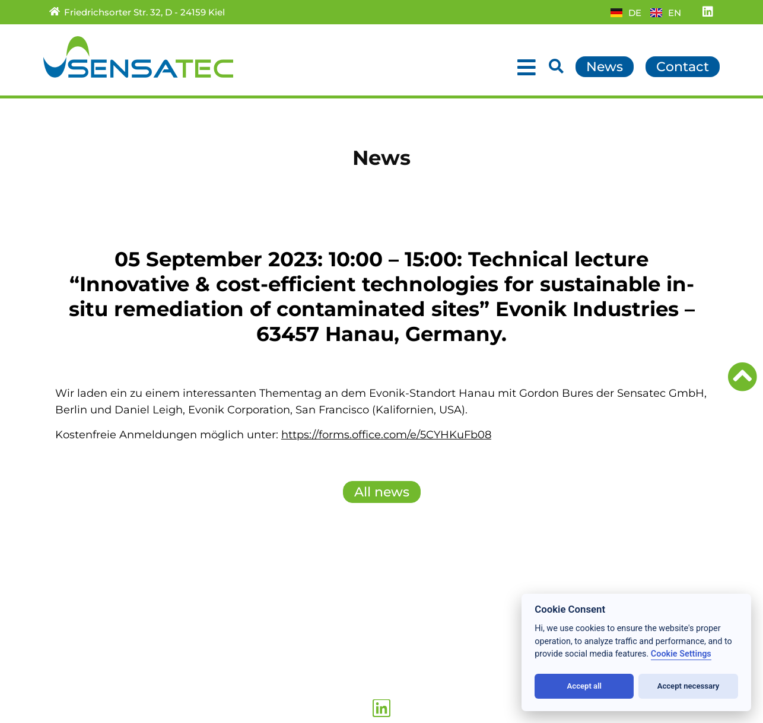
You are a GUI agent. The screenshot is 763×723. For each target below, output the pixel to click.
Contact (185, 589)
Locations (75, 667)
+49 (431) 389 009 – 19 (350, 672)
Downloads (194, 615)
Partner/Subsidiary (213, 602)
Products (73, 628)
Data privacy (197, 654)
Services (71, 615)
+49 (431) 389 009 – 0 (347, 658)
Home (65, 589)
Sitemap (186, 628)
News (64, 602)
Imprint (184, 667)
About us (73, 654)
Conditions (192, 641)
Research (74, 641)
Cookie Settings (681, 654)
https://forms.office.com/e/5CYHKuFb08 (386, 434)
